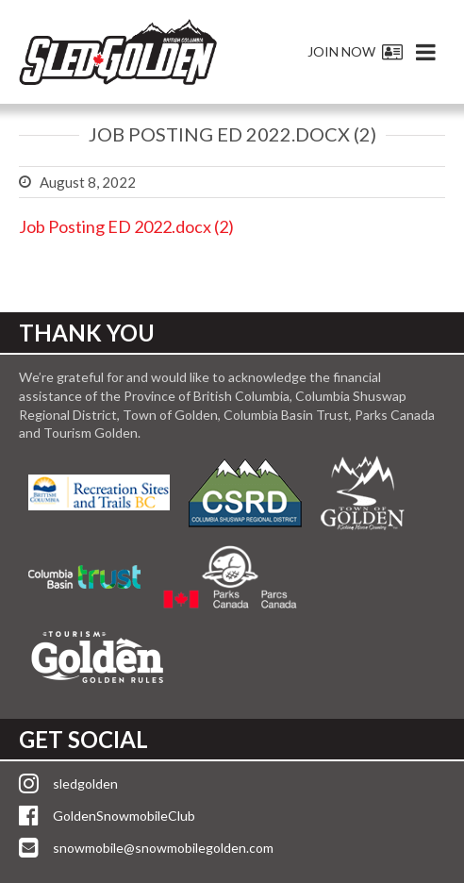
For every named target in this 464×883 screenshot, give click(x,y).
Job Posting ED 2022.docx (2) (126, 226)
